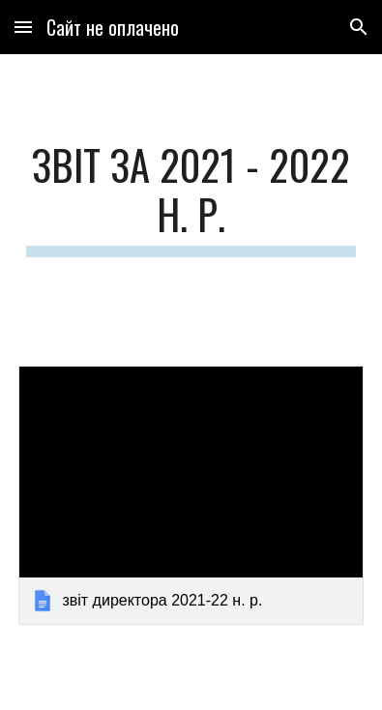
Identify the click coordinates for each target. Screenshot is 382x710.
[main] (190, 198)
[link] (190, 495)
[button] (23, 26)
